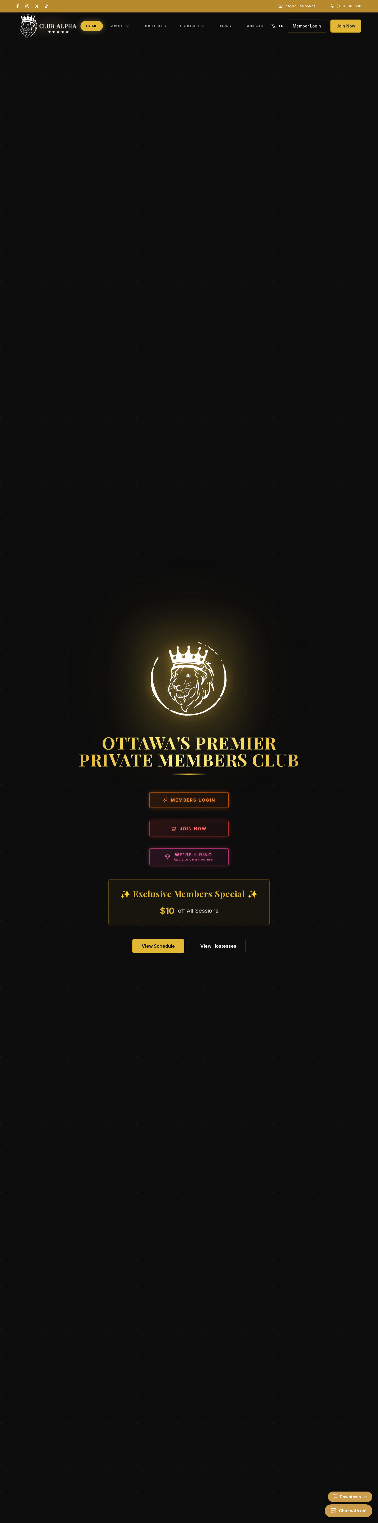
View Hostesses (218, 946)
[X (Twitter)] (37, 6)
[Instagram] (27, 6)
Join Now (345, 26)
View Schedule (158, 946)
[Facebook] (17, 6)
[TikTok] (46, 6)
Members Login (189, 802)
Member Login (307, 26)
